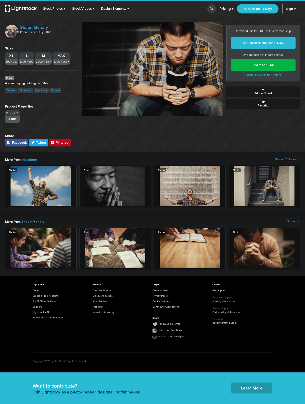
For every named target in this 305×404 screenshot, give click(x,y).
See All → (293, 221)
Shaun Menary (34, 27)
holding (41, 90)
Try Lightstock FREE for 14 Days (263, 43)
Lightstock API (41, 312)
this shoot (28, 159)
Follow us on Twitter (169, 323)
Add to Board (263, 91)
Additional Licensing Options (263, 75)
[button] (54, 8)
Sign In (291, 8)
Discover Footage (103, 295)
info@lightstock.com (223, 301)
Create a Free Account (45, 295)
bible (55, 90)
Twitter (38, 142)
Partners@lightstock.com (226, 311)
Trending (98, 306)
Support (37, 306)
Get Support (219, 290)
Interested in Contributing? (48, 317)
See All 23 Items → (287, 159)
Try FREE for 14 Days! (257, 8)
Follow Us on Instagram (171, 336)
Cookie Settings (161, 301)
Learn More (251, 387)
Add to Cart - (263, 65)
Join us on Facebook (170, 329)
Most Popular (100, 301)
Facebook (17, 142)
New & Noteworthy (103, 312)
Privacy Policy (160, 295)
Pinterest (59, 142)
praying (25, 90)
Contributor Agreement (165, 306)
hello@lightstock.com (224, 322)
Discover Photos (102, 290)
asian (11, 90)
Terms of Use (160, 290)
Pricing (226, 8)
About (36, 290)
